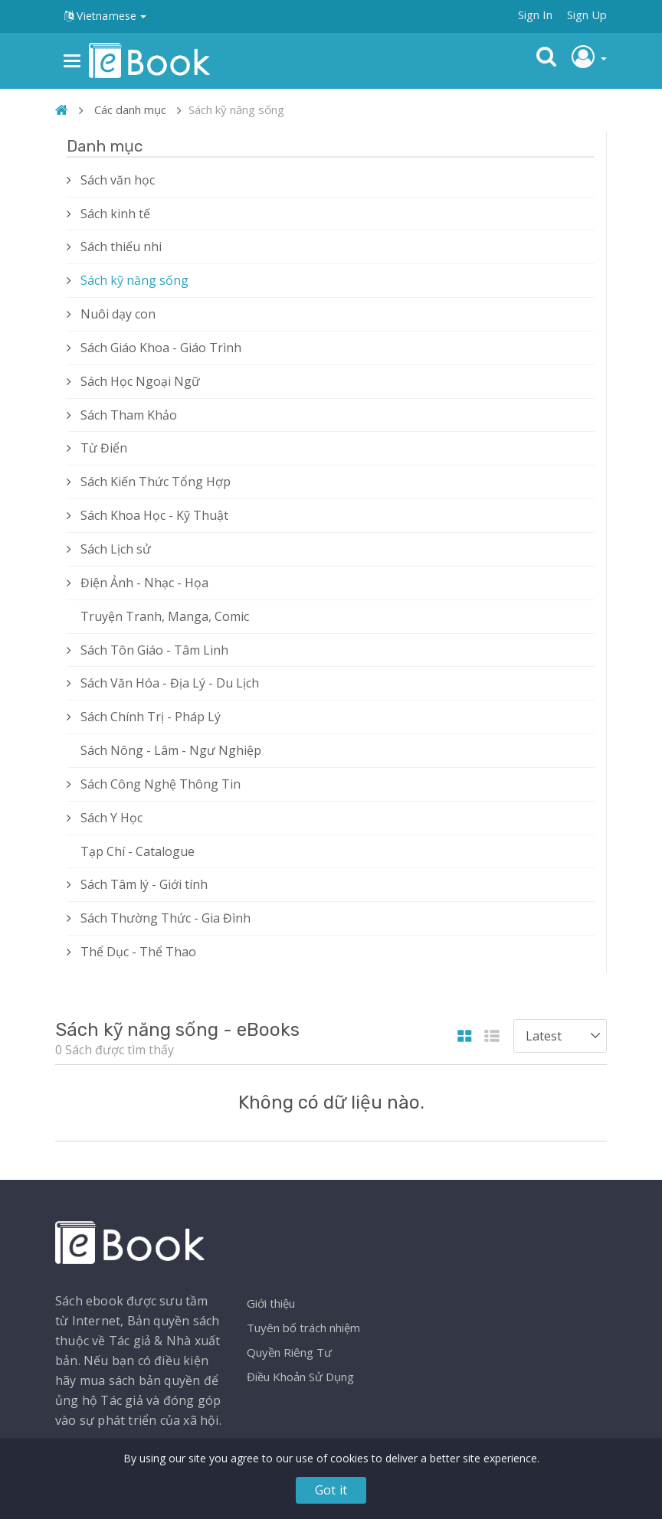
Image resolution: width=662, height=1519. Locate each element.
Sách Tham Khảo (128, 415)
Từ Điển (103, 447)
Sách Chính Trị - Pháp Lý (150, 716)
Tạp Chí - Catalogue (137, 851)
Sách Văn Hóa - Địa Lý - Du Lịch (169, 683)
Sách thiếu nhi (121, 246)
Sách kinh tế (115, 213)
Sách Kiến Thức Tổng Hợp (155, 481)
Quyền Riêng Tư (289, 1352)
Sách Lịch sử (115, 549)
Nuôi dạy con (118, 313)
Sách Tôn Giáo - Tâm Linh (154, 650)
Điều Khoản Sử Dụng (300, 1376)
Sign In (535, 14)
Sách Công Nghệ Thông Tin (160, 784)
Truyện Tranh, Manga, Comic (164, 616)
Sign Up (587, 14)
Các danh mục (130, 109)
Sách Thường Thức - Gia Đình (165, 918)
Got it (331, 1489)
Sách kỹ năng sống (134, 280)
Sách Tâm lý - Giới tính (144, 884)
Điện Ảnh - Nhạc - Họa (144, 582)
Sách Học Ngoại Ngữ (140, 381)
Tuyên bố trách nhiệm (303, 1327)
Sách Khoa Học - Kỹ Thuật (154, 515)
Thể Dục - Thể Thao (138, 951)
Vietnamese (105, 15)
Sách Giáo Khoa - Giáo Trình (160, 347)
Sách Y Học (111, 817)
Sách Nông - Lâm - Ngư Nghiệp (170, 750)
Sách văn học (117, 180)
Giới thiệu (271, 1303)
